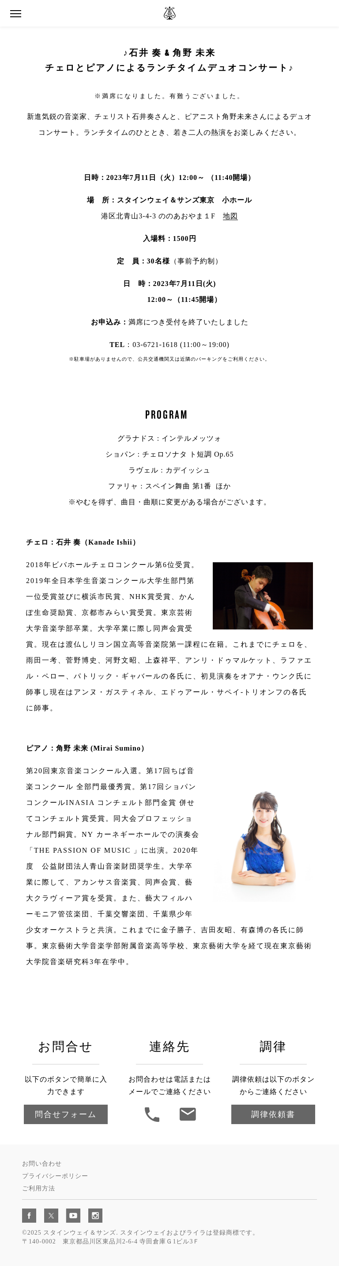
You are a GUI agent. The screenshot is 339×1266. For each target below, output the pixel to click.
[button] (15, 14)
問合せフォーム (66, 1114)
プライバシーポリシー (55, 1176)
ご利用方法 (38, 1188)
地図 (230, 216)
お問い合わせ (42, 1163)
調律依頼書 (273, 1114)
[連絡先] (187, 1121)
